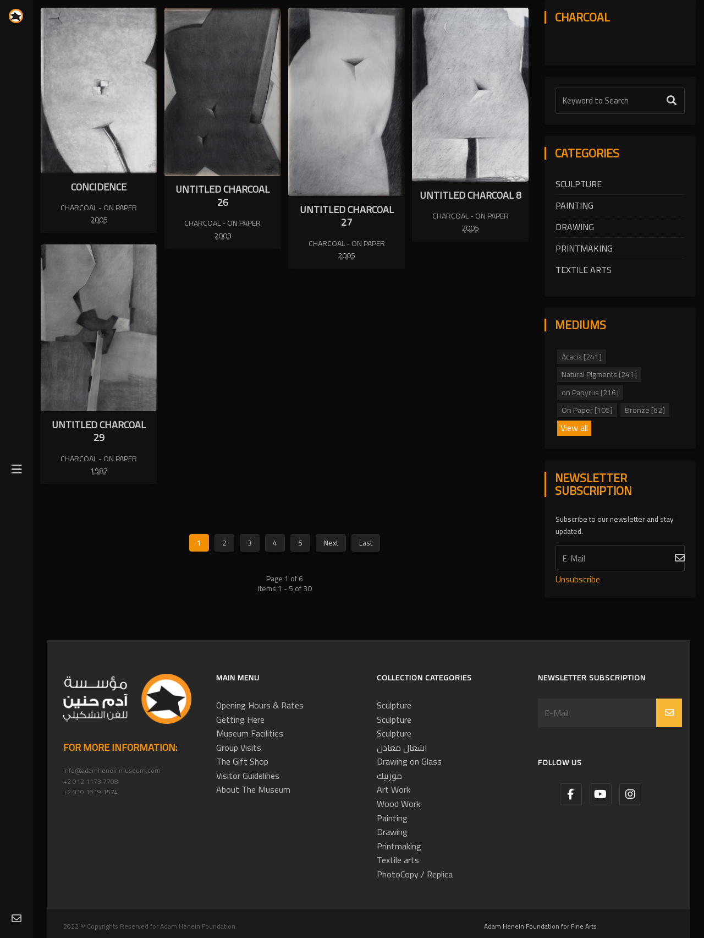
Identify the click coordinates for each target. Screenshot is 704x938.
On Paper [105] (587, 410)
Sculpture (579, 184)
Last (365, 543)
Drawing (575, 226)
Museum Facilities (249, 733)
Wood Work (398, 803)
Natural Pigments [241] (599, 374)
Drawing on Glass (409, 761)
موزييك (389, 775)
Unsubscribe (578, 579)
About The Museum (253, 789)
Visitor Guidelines (247, 775)
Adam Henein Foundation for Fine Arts (540, 926)
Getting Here (240, 719)
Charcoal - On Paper (99, 207)
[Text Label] (620, 101)
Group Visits (238, 747)
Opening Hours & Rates (260, 705)
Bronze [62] (645, 410)
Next (330, 543)
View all (574, 428)
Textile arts (584, 269)
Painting (574, 205)
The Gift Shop (242, 761)
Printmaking (584, 248)
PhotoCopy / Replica (415, 874)
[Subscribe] (620, 558)
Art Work (393, 789)
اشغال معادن (402, 747)
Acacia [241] (582, 357)
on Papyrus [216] (590, 392)
